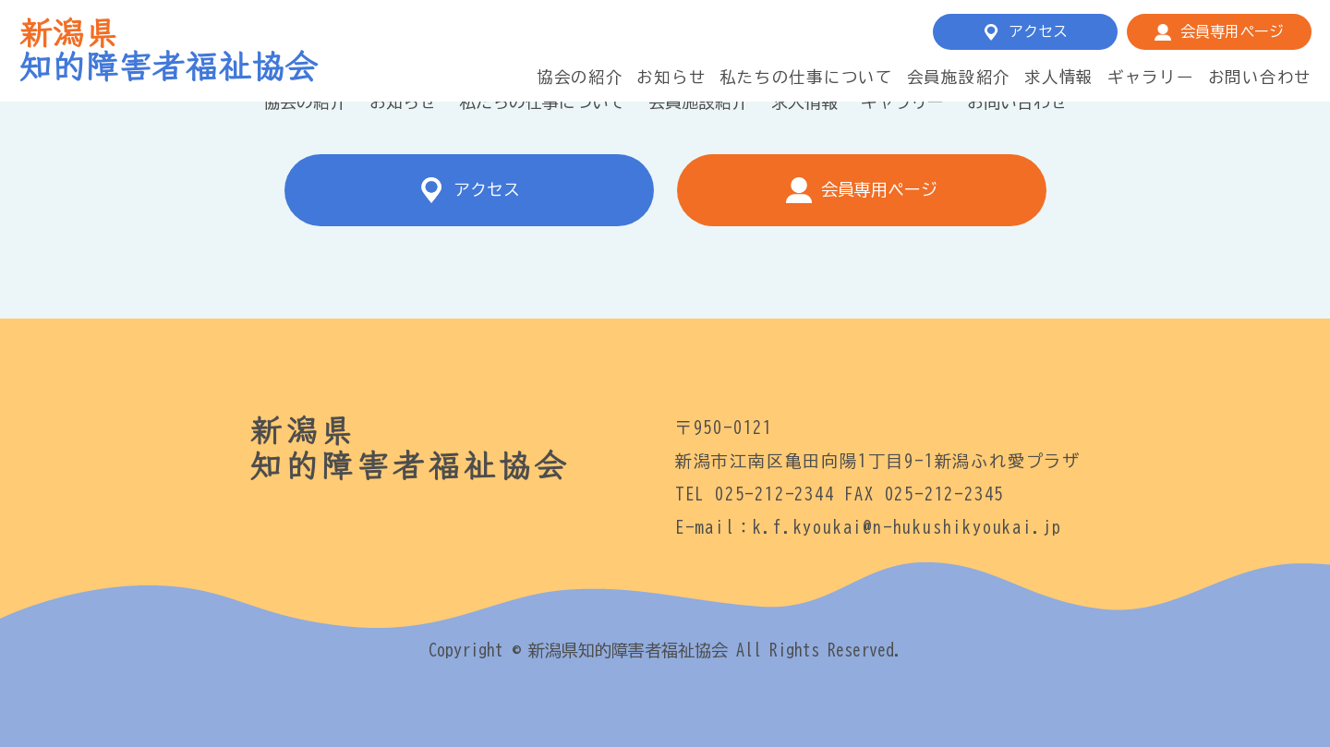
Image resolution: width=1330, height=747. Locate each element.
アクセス (1038, 31)
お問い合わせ (1260, 77)
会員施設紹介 (958, 77)
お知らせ (671, 77)
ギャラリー (1150, 77)
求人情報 (1059, 77)
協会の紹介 (580, 77)
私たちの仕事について (805, 77)
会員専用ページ (1232, 31)
